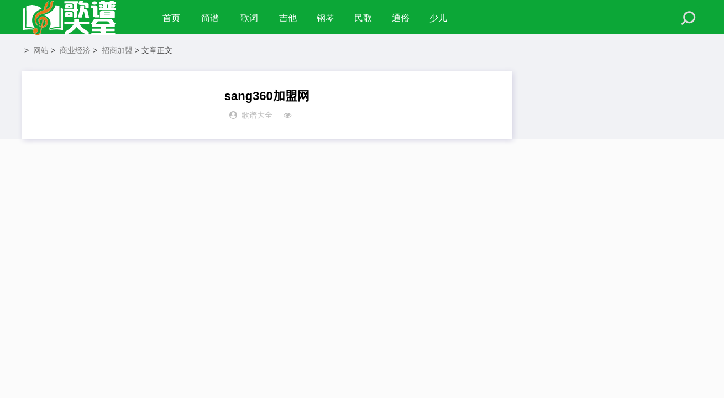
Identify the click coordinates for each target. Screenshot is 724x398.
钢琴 (329, 18)
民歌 (366, 18)
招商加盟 (117, 53)
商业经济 (75, 53)
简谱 (211, 18)
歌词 (251, 18)
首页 (171, 18)
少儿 (441, 18)
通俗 (404, 18)
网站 (41, 53)
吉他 (291, 18)
